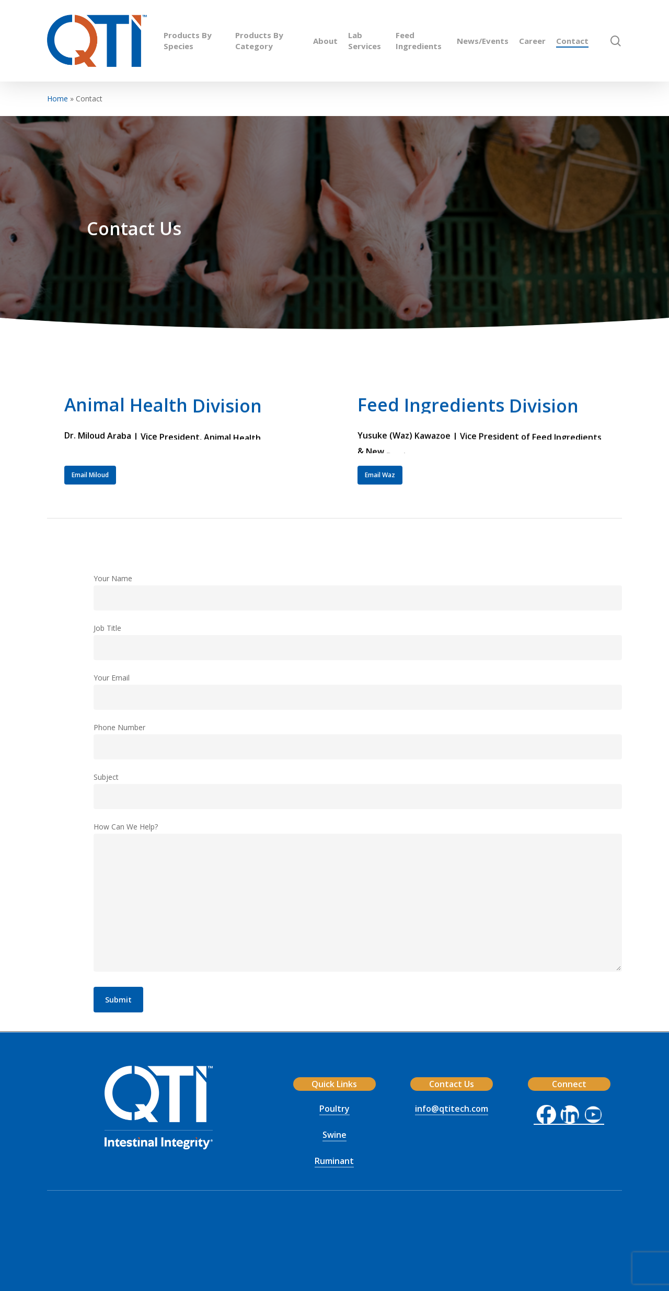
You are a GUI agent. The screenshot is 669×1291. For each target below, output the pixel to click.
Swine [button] (334, 1134)
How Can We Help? (358, 899)
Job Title (358, 641)
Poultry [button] (334, 1108)
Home (57, 98)
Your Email (358, 691)
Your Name (358, 591)
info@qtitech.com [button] (451, 1108)
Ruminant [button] (334, 1161)
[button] (90, 486)
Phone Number (358, 740)
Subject (358, 790)
